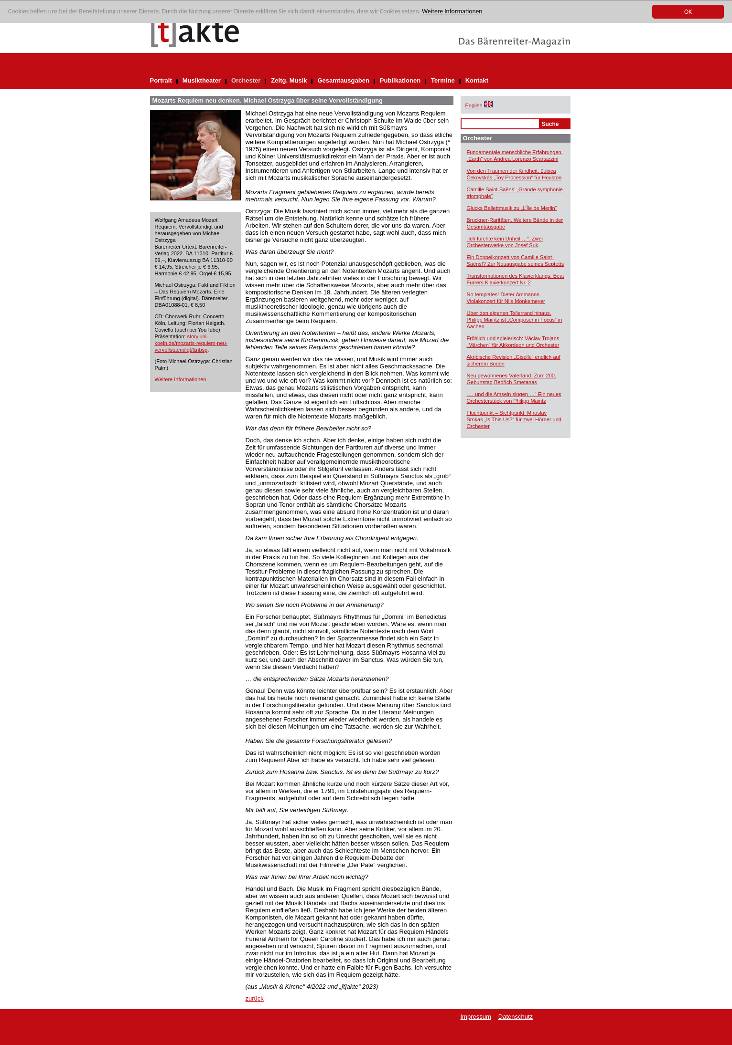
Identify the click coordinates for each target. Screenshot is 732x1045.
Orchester (245, 80)
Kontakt (476, 80)
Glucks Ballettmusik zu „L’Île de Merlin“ (512, 208)
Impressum (476, 1016)
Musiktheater (202, 80)
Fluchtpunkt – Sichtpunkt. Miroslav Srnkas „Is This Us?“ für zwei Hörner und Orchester (514, 419)
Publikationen (400, 80)
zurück (255, 998)
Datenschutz (515, 1016)
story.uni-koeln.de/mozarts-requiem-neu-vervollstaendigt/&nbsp (191, 343)
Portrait (161, 80)
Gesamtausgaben (343, 80)
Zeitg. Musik (289, 80)
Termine (443, 80)
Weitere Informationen (452, 12)
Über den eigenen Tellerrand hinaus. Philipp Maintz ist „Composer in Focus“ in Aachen (514, 319)
